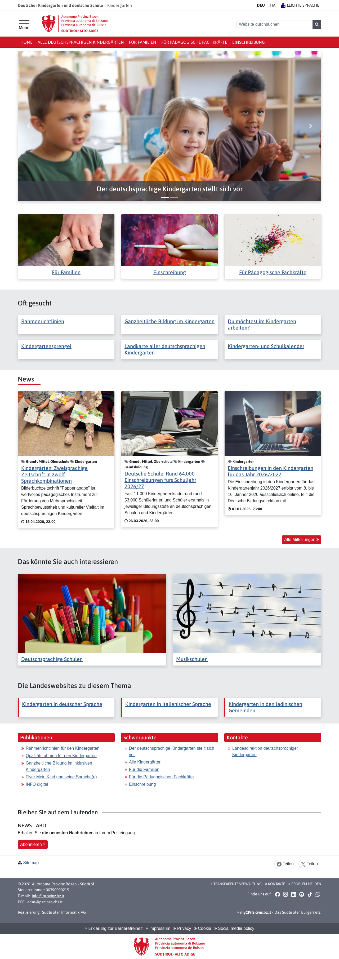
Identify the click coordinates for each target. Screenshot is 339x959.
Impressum (158, 928)
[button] (169, 189)
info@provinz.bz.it (48, 896)
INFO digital (37, 784)
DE (261, 5)
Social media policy (234, 928)
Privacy (182, 928)
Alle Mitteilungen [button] (301, 539)
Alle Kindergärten (145, 762)
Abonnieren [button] (32, 844)
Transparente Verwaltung (236, 884)
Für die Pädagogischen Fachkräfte (161, 777)
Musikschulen (192, 659)
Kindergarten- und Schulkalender (266, 346)
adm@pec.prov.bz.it (45, 902)
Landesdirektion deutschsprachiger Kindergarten (265, 751)
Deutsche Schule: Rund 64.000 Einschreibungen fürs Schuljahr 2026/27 (160, 479)
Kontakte (275, 884)
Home (26, 42)
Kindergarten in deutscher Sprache (62, 704)
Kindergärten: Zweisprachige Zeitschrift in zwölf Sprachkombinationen (54, 474)
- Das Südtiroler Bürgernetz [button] (278, 912)
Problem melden (304, 884)
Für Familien (142, 42)
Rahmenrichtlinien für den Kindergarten (62, 748)
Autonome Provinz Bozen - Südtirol (63, 884)
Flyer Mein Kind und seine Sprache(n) (61, 777)
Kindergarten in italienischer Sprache (168, 704)
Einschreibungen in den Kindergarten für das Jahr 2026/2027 (270, 471)
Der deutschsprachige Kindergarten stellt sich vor (171, 751)
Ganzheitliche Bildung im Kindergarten (169, 321)
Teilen (285, 864)
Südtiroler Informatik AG (64, 912)
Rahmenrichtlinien (42, 321)
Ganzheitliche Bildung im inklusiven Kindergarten (59, 766)
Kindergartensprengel (46, 346)
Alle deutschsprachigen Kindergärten (81, 42)
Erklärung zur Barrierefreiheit (113, 928)
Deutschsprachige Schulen (52, 659)
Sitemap (31, 862)
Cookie (202, 928)
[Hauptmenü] (24, 24)
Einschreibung (248, 42)
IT (272, 5)
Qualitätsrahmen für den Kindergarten (61, 755)
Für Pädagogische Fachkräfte (194, 42)
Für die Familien (144, 769)
